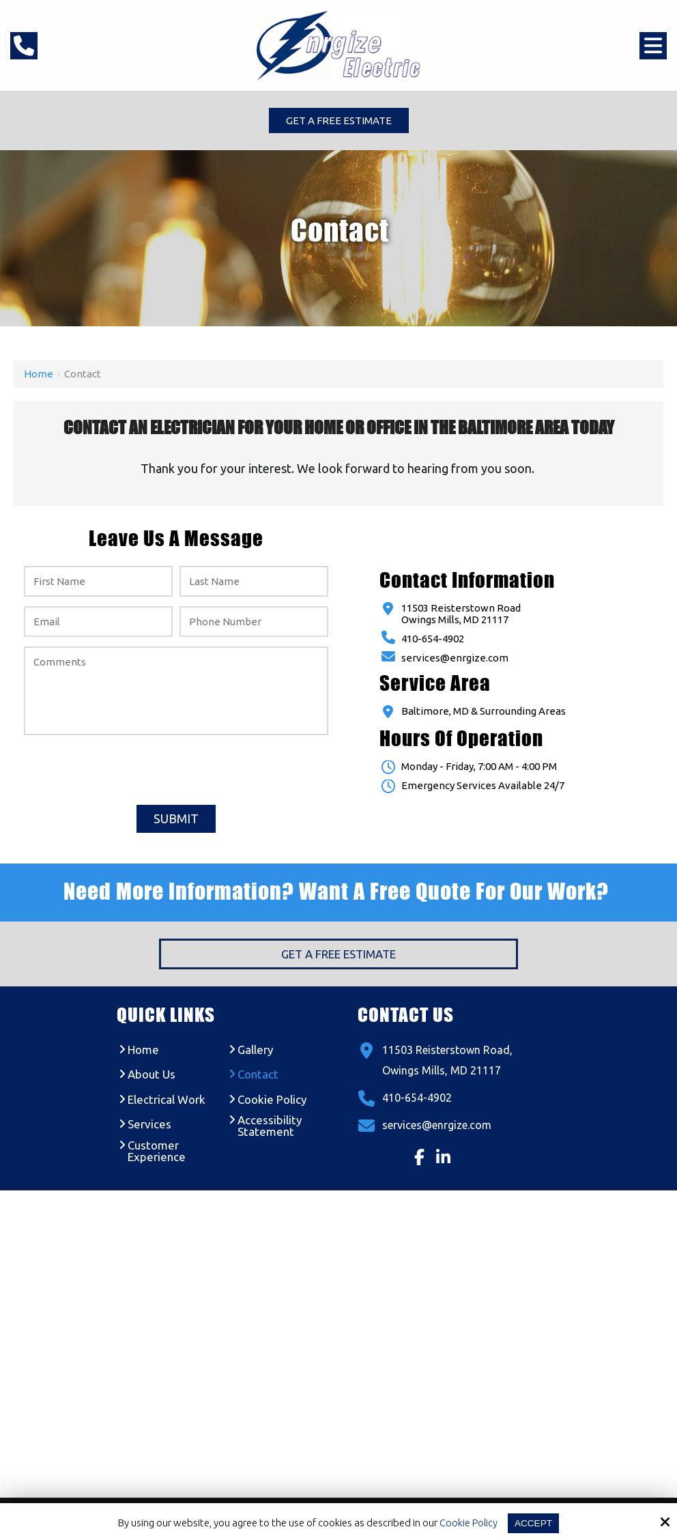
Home (38, 375)
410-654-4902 (432, 640)
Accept (534, 1522)
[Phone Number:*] (253, 623)
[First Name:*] (98, 582)
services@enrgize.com (454, 659)
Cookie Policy (466, 1522)
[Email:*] (98, 623)
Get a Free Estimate (338, 121)
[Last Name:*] (253, 582)
